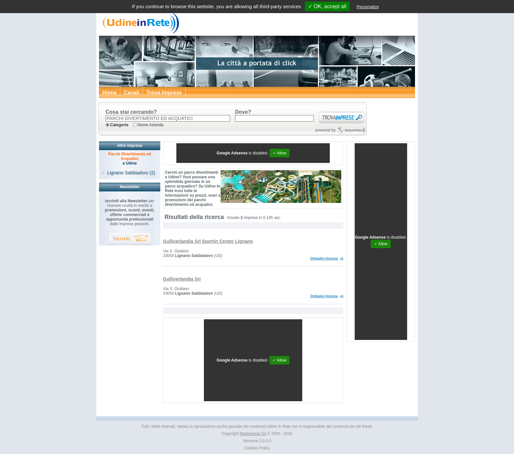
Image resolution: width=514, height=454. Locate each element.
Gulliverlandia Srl (182, 279)
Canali (131, 92)
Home (109, 92)
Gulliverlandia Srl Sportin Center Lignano (208, 241)
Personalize (368, 6)
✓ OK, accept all (327, 6)
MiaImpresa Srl (253, 433)
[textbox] (168, 118)
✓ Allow (279, 153)
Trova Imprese (164, 92)
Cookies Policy (257, 448)
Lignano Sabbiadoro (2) (131, 172)
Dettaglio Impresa (324, 258)
